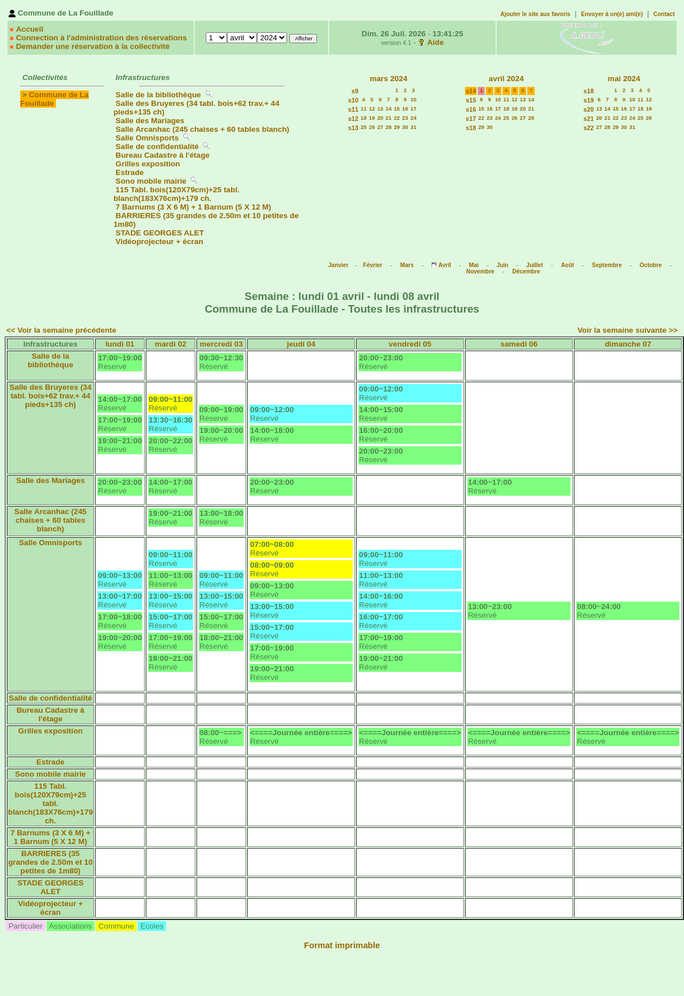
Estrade (130, 172)
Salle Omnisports (147, 138)
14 (388, 109)
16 (405, 109)
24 (413, 118)
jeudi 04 (301, 344)
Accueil (29, 29)
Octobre (651, 265)
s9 (355, 91)
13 (380, 109)
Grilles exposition (148, 163)
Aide (435, 42)
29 (396, 127)
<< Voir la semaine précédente (61, 330)
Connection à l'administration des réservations (101, 37)
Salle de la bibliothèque (158, 94)
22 (396, 118)
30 (405, 127)
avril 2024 (506, 78)
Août (567, 265)
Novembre (480, 271)
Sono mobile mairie (151, 181)
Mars (407, 265)
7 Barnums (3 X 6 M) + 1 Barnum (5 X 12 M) (193, 207)
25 (363, 127)
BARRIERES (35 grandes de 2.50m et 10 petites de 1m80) (50, 862)
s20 (589, 109)
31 (413, 127)
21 (388, 118)
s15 (471, 100)
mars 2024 (388, 78)
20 (380, 118)
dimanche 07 (627, 344)
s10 (353, 100)
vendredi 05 (410, 344)
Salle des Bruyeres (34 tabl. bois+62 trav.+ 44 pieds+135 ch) (50, 396)
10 (413, 99)
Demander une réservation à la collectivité (93, 46)
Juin (503, 265)
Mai (474, 265)
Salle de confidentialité (157, 146)
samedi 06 (518, 344)
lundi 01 (119, 344)
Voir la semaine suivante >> (627, 330)
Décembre (526, 271)
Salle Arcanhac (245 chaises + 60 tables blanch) (202, 129)
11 (363, 109)
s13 (353, 127)
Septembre (607, 265)
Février (372, 265)
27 (380, 127)
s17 (471, 118)
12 (372, 109)
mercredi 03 (221, 344)
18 (363, 118)
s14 (471, 91)
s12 (353, 118)
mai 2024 (624, 78)
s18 (471, 127)
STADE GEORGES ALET (160, 233)
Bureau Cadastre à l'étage (163, 155)
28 (388, 127)
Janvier (338, 265)
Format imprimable (342, 945)
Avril (445, 265)
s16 (471, 109)
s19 (589, 100)
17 (413, 109)
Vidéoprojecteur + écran (159, 241)
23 (405, 118)
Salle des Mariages (150, 120)
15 (396, 109)
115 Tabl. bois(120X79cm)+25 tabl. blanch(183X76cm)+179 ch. (177, 194)
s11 (353, 109)
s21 (589, 118)
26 (372, 127)
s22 (589, 127)
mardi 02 (171, 344)
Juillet (534, 265)
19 (372, 118)
